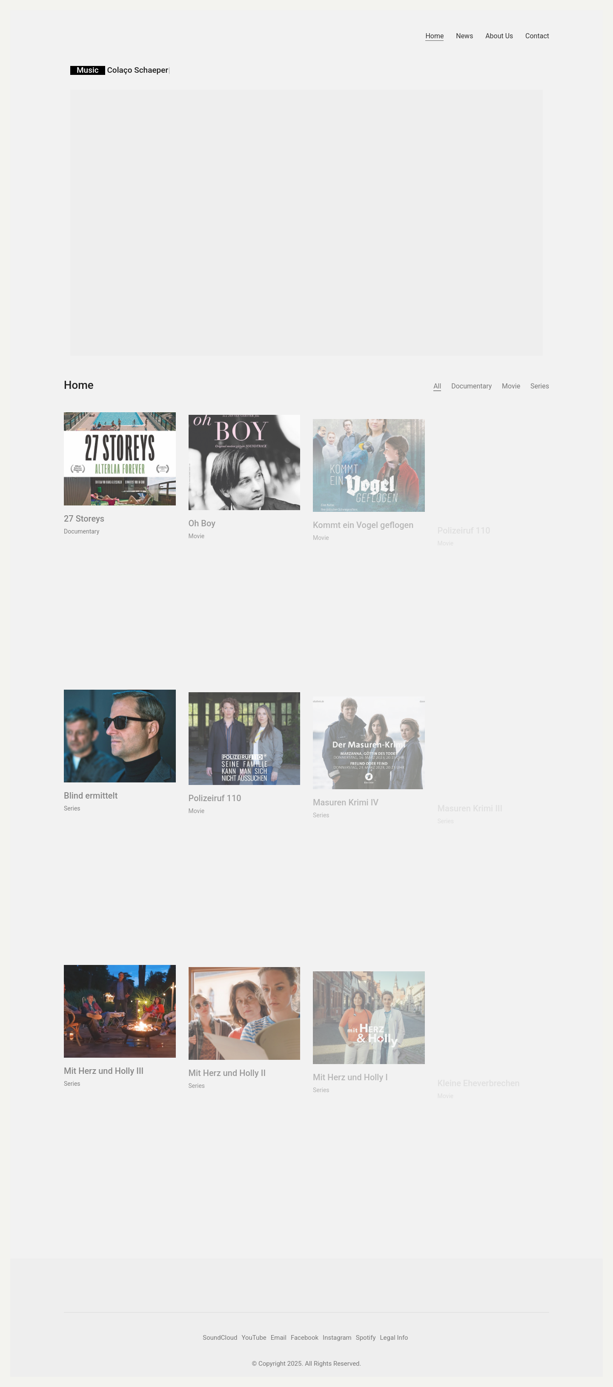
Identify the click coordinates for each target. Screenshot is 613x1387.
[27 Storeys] (120, 465)
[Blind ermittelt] (120, 742)
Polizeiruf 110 (215, 808)
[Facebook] (304, 1338)
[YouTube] (254, 1338)
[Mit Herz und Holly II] (245, 1023)
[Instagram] (337, 1338)
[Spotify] (366, 1338)
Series (539, 386)
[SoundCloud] (220, 1338)
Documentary (471, 386)
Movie (511, 386)
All (437, 386)
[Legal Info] (394, 1338)
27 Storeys (84, 525)
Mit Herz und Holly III (103, 1077)
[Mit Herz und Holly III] (120, 1017)
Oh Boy (202, 532)
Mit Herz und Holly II (227, 1083)
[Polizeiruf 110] (245, 748)
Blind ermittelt (90, 802)
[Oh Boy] (245, 472)
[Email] (278, 1338)
